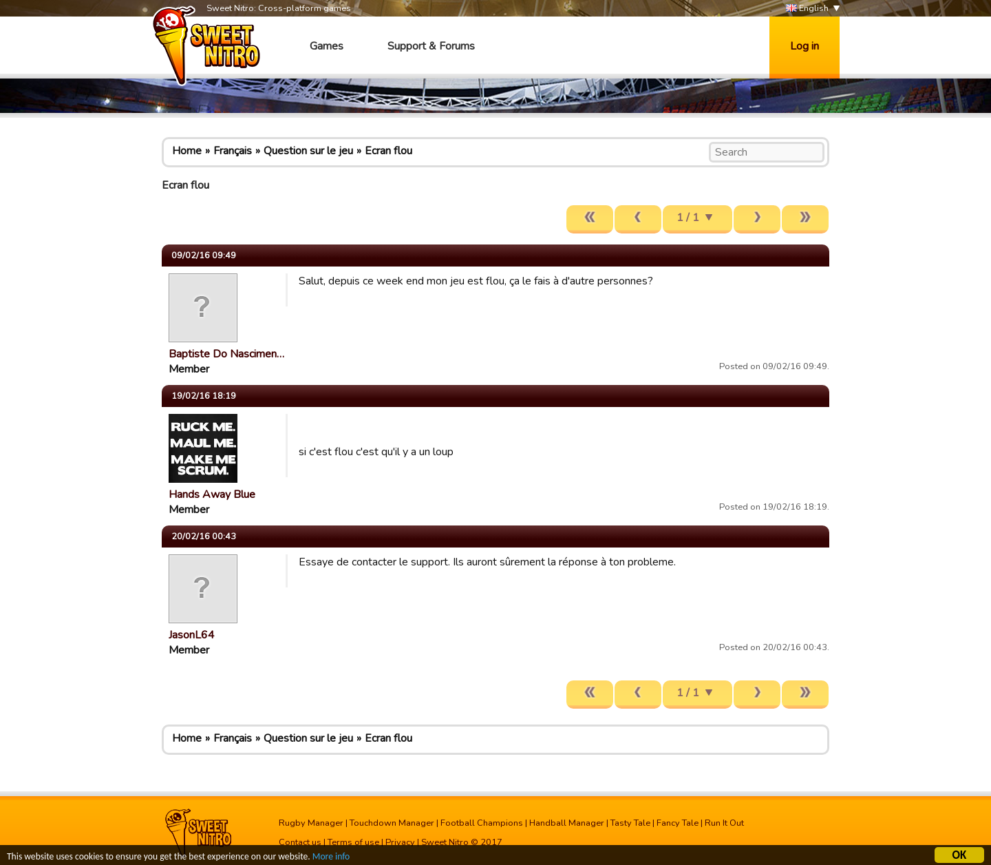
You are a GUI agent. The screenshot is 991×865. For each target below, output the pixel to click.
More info (331, 858)
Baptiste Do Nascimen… (226, 354)
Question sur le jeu (308, 150)
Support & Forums (431, 46)
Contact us (300, 842)
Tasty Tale (630, 823)
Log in (804, 46)
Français (232, 150)
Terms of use (353, 842)
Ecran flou (388, 150)
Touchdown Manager (392, 823)
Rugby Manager (311, 823)
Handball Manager (566, 823)
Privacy (400, 842)
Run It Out (724, 823)
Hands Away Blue (212, 494)
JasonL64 (192, 635)
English (807, 8)
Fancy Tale (678, 823)
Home (187, 150)
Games (326, 46)
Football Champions (481, 823)
